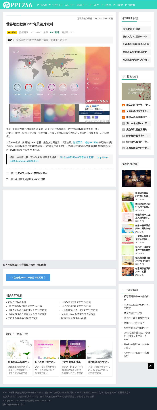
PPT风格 (42, 5)
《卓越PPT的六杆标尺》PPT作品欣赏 (27, 314)
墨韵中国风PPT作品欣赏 (73, 318)
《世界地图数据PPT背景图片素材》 (77, 157)
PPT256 (98, 18)
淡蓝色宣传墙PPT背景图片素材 (31, 173)
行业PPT (57, 5)
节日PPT (70, 5)
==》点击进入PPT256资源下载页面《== (28, 277)
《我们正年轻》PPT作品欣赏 (76, 306)
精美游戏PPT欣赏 (133, 313)
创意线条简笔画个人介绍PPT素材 (139, 59)
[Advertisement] (59, 225)
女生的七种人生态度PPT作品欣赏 (78, 314)
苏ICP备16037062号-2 (14, 404)
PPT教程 (130, 5)
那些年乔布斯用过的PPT (136, 327)
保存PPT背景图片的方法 (136, 318)
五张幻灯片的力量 (17, 302)
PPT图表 (106, 5)
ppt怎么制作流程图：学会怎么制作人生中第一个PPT (137, 336)
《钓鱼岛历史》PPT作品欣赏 (76, 302)
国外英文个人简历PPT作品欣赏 (138, 36)
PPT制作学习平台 (34, 392)
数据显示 (77, 142)
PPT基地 (54, 32)
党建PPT (82, 5)
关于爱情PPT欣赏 (131, 29)
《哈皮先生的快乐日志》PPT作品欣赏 (27, 310)
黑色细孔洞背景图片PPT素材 (141, 129)
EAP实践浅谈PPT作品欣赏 (136, 44)
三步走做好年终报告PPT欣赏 (22, 318)
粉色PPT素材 (91, 142)
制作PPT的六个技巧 (134, 322)
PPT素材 (118, 5)
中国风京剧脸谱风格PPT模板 (30, 179)
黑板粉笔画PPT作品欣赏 (135, 52)
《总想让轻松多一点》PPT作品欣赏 (79, 310)
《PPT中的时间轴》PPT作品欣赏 (25, 306)
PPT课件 (94, 5)
